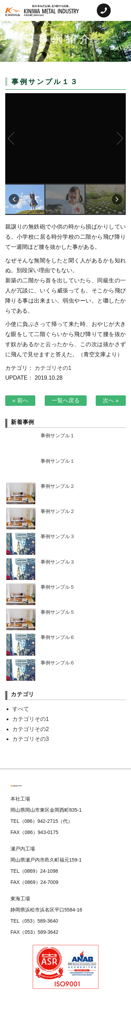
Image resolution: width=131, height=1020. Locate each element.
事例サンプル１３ (65, 138)
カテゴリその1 (53, 368)
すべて (20, 709)
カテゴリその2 (30, 729)
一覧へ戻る (66, 400)
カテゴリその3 (30, 739)
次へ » (110, 400)
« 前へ (20, 400)
